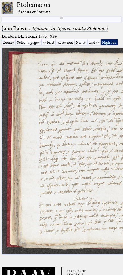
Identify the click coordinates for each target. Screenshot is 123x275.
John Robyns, (55, 28)
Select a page (27, 42)
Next (80, 42)
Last (92, 42)
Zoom (7, 42)
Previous (66, 42)
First (50, 42)
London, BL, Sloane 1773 (24, 36)
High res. (109, 42)
